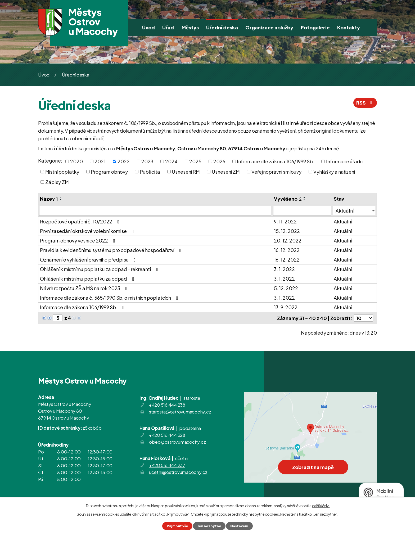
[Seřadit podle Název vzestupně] (61, 197)
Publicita (150, 172)
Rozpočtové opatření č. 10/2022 (80, 221)
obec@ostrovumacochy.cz (177, 442)
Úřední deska (222, 27)
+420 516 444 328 (167, 435)
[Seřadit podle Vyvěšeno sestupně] (305, 200)
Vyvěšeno (288, 199)
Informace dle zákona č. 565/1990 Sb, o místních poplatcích (110, 298)
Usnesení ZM (226, 172)
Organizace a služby (269, 27)
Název (49, 199)
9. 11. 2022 (285, 221)
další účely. (321, 505)
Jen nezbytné (209, 526)
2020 (76, 161)
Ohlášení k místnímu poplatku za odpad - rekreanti (100, 269)
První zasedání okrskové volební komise (88, 231)
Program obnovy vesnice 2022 (78, 240)
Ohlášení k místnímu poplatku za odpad (88, 279)
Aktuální (343, 221)
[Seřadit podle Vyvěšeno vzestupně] (305, 197)
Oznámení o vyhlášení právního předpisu (89, 260)
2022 (124, 161)
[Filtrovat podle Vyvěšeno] (302, 211)
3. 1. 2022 (284, 269)
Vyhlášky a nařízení (334, 172)
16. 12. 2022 (287, 250)
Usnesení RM (186, 172)
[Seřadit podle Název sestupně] (61, 200)
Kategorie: (50, 161)
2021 (100, 161)
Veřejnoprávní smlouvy (276, 172)
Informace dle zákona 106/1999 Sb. (275, 161)
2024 (171, 161)
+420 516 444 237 (167, 465)
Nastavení (239, 526)
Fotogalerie (315, 27)
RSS (365, 103)
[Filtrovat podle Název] (155, 211)
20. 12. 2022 (287, 240)
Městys (190, 27)
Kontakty (348, 27)
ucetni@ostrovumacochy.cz (178, 472)
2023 (147, 161)
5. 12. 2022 (286, 288)
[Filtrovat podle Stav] (354, 210)
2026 (219, 161)
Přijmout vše (177, 526)
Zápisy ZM (57, 182)
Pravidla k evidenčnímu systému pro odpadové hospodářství (111, 250)
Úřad (168, 27)
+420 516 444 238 (167, 405)
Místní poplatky (62, 172)
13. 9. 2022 (285, 307)
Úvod (148, 27)
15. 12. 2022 (287, 231)
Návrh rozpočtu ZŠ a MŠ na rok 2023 (84, 288)
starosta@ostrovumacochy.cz (180, 412)
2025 (195, 161)
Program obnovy (109, 172)
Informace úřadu (344, 161)
